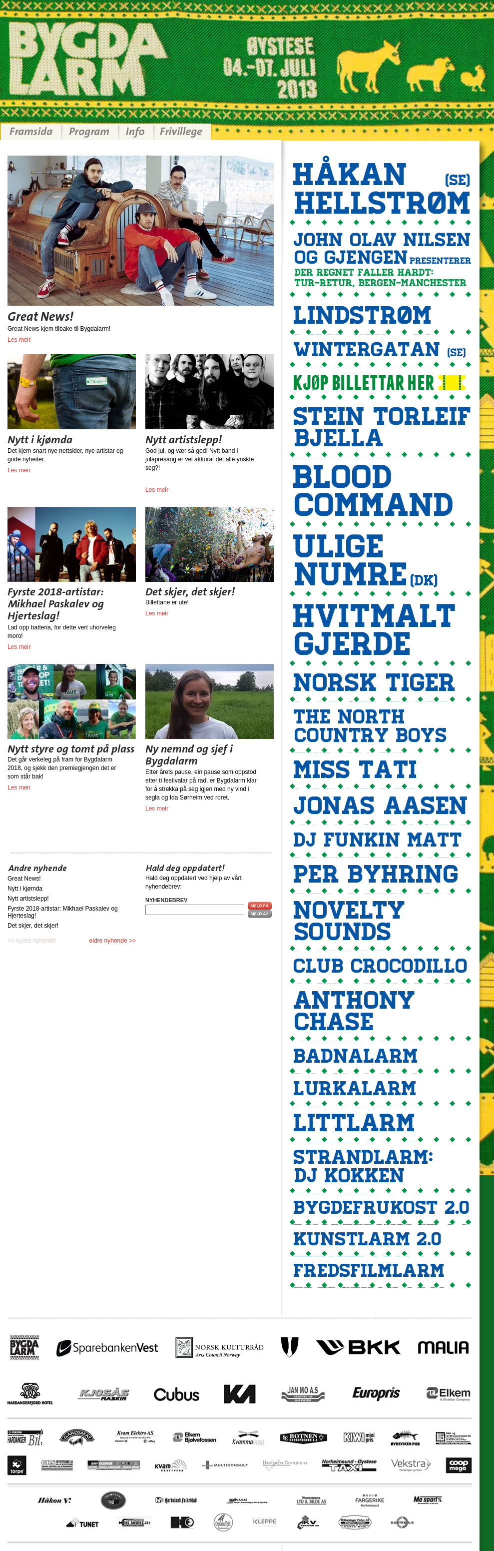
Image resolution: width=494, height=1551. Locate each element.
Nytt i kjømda (24, 888)
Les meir (18, 339)
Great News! (24, 878)
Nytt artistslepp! (28, 898)
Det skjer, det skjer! (32, 925)
